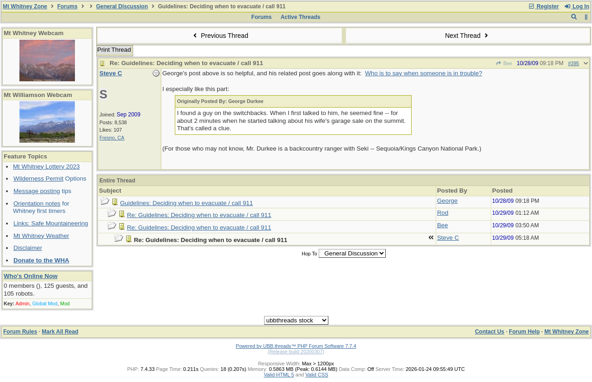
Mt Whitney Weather (41, 235)
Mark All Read (60, 331)
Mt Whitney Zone (25, 6)
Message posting (36, 191)
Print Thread (114, 49)
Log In (576, 6)
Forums (67, 6)
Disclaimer (27, 247)
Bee (504, 63)
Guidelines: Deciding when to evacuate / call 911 (186, 203)
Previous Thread (219, 35)
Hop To (309, 253)
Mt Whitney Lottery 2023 (46, 166)
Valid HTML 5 (279, 374)
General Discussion (122, 6)
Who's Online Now (30, 276)
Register (543, 6)
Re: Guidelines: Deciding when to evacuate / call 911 (199, 215)
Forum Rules (20, 331)
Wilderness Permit (38, 178)
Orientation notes (37, 203)
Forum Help (524, 331)
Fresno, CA (111, 137)
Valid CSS (316, 374)
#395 (573, 63)
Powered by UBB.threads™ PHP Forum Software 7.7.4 (296, 346)
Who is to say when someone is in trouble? (423, 73)
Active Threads (301, 17)
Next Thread (467, 35)
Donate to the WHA (41, 260)
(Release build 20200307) (296, 351)
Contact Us (489, 331)
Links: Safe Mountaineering (50, 223)
